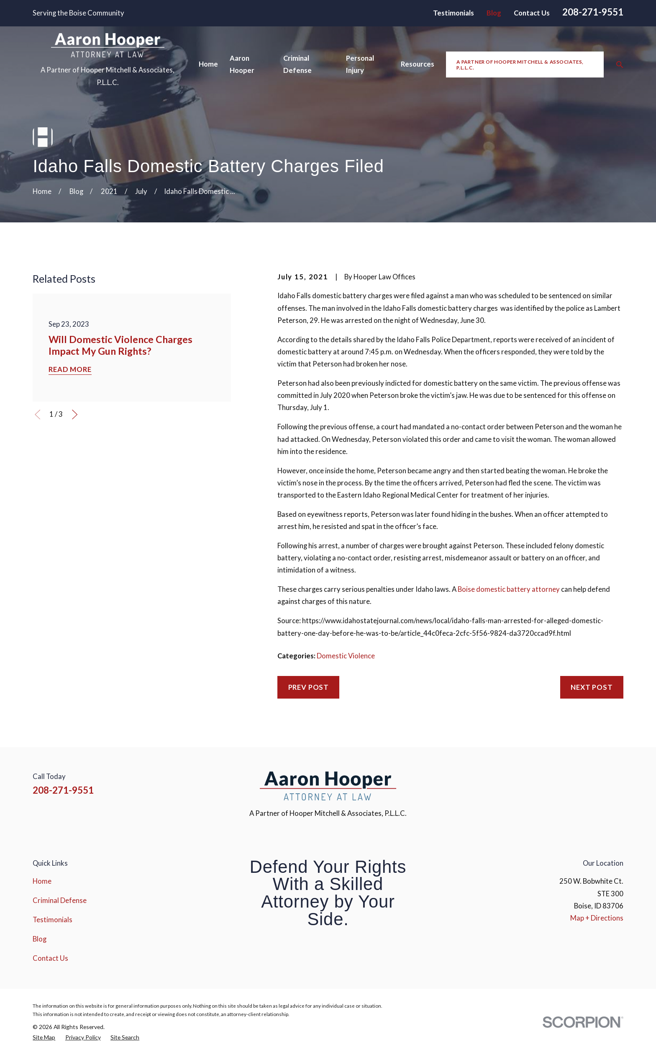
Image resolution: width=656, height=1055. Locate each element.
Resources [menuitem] (417, 64)
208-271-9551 (592, 12)
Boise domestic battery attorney (509, 589)
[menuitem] (44, 1037)
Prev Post (308, 687)
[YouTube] (596, 783)
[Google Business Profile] (618, 783)
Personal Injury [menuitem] (360, 64)
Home (42, 881)
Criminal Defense (60, 900)
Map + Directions (596, 918)
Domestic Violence (346, 656)
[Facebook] (551, 783)
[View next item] (74, 414)
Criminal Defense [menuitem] (297, 64)
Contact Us (532, 13)
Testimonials (453, 13)
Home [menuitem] (208, 64)
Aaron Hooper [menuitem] (242, 64)
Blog (494, 13)
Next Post (592, 687)
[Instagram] (574, 783)
